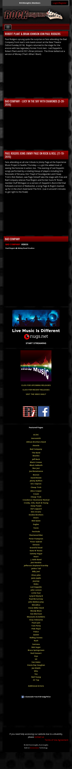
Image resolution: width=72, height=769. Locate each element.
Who (36, 671)
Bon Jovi (36, 468)
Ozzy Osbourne (36, 620)
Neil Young (36, 677)
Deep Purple (36, 506)
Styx (36, 656)
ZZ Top (36, 680)
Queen (36, 634)
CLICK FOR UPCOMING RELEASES (36, 385)
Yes (36, 674)
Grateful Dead (36, 547)
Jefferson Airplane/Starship (36, 565)
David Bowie (36, 478)
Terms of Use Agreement (56, 740)
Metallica (36, 605)
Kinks (36, 584)
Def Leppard (36, 509)
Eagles (36, 524)
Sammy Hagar (36, 553)
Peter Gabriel (36, 541)
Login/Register (60, 3)
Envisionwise (34, 748)
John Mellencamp (36, 602)
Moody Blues (36, 611)
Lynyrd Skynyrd (36, 596)
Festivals (36, 531)
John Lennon (36, 590)
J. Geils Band (36, 559)
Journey (36, 581)
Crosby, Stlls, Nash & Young (36, 503)
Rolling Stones (36, 637)
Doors (36, 518)
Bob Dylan (36, 520)
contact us (39, 737)
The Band (36, 452)
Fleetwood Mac (36, 535)
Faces (36, 528)
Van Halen (36, 662)
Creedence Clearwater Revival (36, 500)
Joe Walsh (36, 668)
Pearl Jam (36, 623)
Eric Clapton (36, 484)
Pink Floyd (36, 628)
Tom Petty (36, 626)
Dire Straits (36, 512)
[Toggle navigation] (7, 27)
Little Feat (36, 593)
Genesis (36, 544)
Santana (36, 644)
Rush (36, 640)
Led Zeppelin (36, 587)
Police (36, 631)
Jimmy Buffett (36, 481)
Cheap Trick (36, 487)
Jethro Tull (36, 568)
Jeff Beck (36, 459)
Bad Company (36, 449)
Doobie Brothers (36, 515)
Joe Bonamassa (36, 471)
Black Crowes (36, 462)
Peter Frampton (36, 538)
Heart (36, 556)
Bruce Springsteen (36, 650)
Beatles (36, 455)
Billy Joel (36, 571)
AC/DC (36, 434)
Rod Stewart (36, 653)
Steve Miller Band (36, 608)
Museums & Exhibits (36, 617)
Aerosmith (36, 438)
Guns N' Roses (36, 550)
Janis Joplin (36, 578)
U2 (36, 659)
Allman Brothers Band (36, 442)
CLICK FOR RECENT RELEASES (35, 390)
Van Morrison (36, 614)
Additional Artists (36, 686)
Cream (36, 494)
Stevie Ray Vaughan (36, 665)
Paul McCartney (36, 599)
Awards (36, 445)
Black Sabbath (36, 465)
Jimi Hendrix (36, 562)
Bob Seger (36, 647)
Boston (36, 475)
